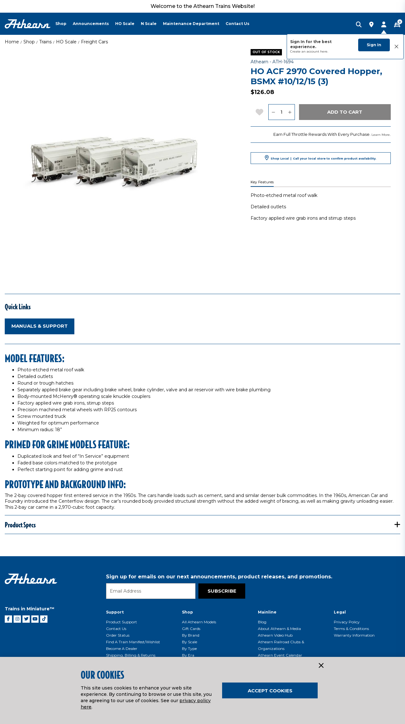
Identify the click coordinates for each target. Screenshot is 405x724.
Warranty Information (354, 635)
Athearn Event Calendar (280, 655)
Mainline (267, 612)
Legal (340, 612)
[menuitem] (64, 24)
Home (12, 42)
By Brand (190, 635)
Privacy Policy (347, 622)
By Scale (189, 641)
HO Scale (66, 42)
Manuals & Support (39, 326)
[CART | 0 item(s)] (397, 25)
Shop (29, 42)
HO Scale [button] (124, 23)
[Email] (151, 591)
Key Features (262, 182)
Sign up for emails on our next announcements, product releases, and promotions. (219, 577)
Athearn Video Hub (275, 635)
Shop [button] (60, 23)
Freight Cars (94, 42)
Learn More (380, 135)
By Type (189, 648)
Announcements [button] (91, 23)
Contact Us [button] (237, 23)
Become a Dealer (121, 648)
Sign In (374, 44)
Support (115, 612)
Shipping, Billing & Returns (130, 655)
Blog (262, 622)
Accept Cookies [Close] (270, 691)
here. (324, 51)
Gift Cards (191, 628)
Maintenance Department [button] (191, 23)
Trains (45, 42)
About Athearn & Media (279, 628)
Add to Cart (344, 112)
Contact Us (116, 628)
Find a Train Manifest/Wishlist (133, 641)
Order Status (117, 635)
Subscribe (222, 591)
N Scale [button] (149, 23)
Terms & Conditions (351, 628)
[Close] (320, 666)
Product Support (121, 622)
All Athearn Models (199, 622)
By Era (188, 655)
